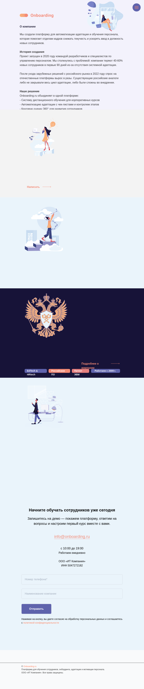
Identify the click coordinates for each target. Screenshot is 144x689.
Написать (33, 186)
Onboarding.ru (29, 666)
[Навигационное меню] (136, 7)
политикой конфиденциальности (41, 622)
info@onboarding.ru (72, 536)
